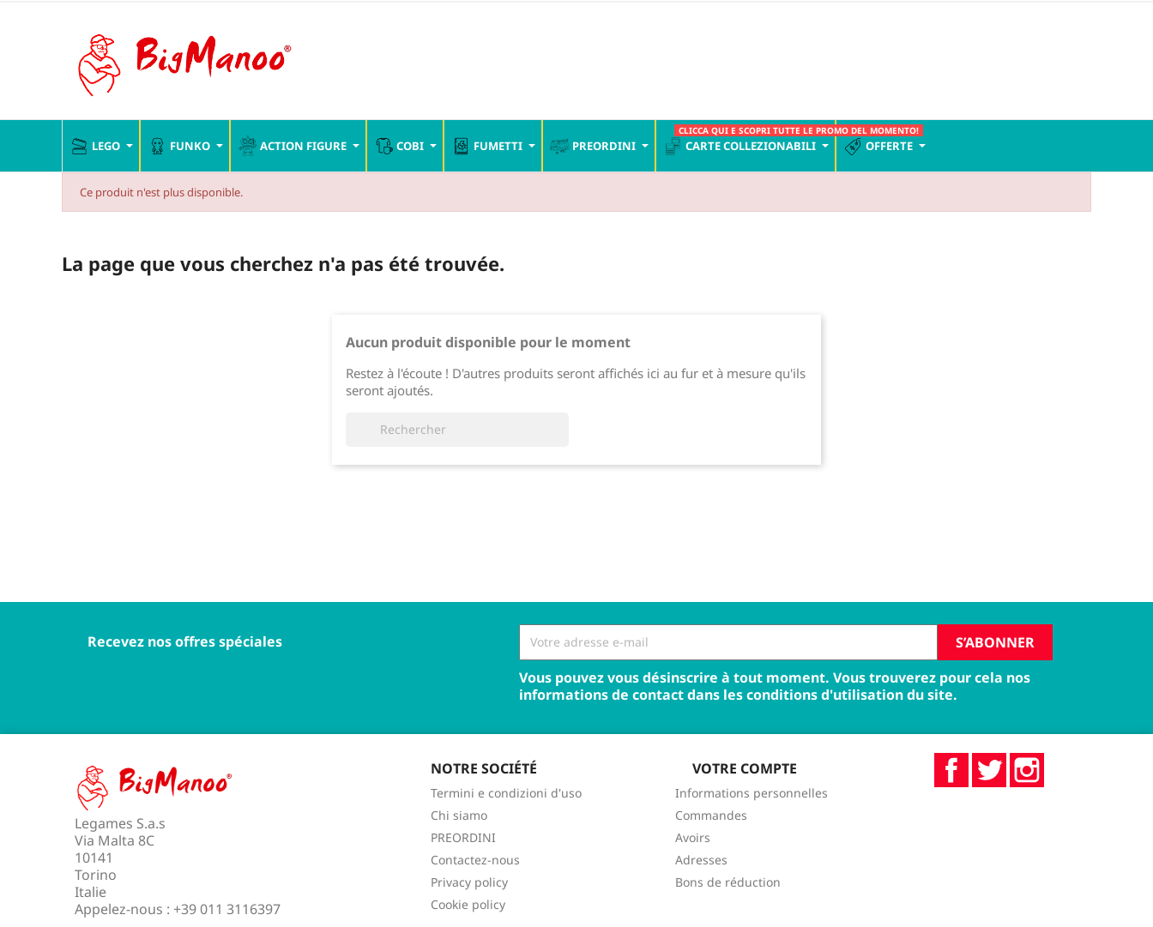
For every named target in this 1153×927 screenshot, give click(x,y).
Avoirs (692, 837)
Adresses (701, 860)
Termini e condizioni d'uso (506, 793)
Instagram (1027, 770)
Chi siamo (459, 815)
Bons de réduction (728, 882)
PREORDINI (463, 837)
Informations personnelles (751, 793)
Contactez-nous (475, 860)
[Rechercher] (457, 429)
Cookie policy (468, 904)
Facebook (951, 770)
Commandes (711, 815)
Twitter (989, 770)
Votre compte (744, 768)
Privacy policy (469, 882)
